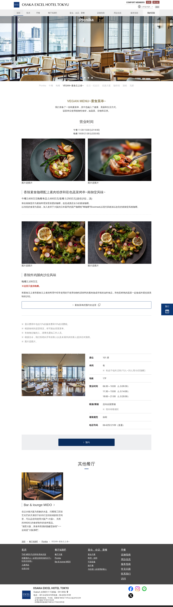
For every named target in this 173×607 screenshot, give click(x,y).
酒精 (125, 85)
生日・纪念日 (92, 85)
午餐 (51, 85)
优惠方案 (106, 85)
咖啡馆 (116, 85)
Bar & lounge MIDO (38, 505)
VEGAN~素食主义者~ (73, 85)
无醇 (132, 85)
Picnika (42, 85)
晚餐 (58, 85)
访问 (157, 7)
